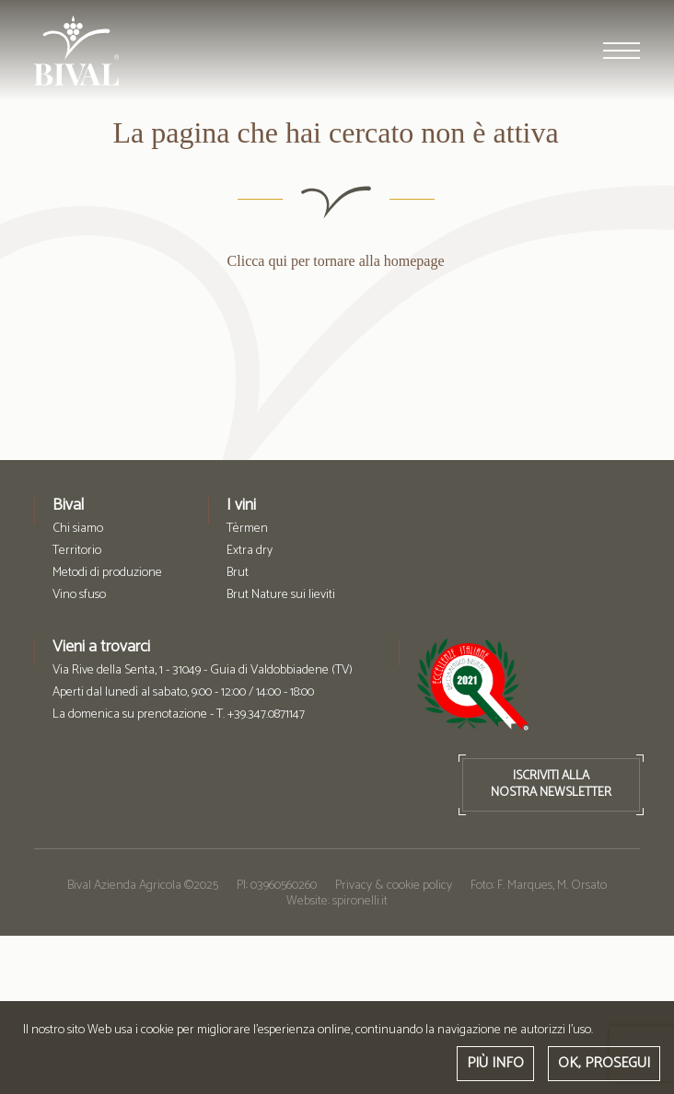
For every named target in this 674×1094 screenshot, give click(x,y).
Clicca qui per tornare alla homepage (334, 261)
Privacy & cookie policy (393, 885)
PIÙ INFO (495, 1063)
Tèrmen (247, 529)
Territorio (76, 551)
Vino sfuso (79, 595)
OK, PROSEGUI (604, 1063)
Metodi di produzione (107, 573)
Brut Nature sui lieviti (281, 595)
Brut (238, 573)
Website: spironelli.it (337, 901)
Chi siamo (77, 529)
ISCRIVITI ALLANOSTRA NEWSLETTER (551, 784)
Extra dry (250, 551)
